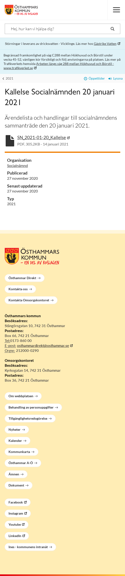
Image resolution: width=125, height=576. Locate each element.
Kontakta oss (18, 289)
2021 (7, 78)
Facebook (16, 502)
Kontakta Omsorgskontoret (29, 300)
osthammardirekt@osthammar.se (43, 345)
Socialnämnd (17, 165)
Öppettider (94, 78)
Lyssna (115, 78)
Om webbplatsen (21, 396)
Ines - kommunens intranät (28, 547)
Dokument (16, 485)
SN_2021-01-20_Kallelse (41, 137)
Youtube (15, 524)
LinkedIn (15, 536)
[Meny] (116, 10)
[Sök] (62, 29)
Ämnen (14, 474)
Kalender (15, 441)
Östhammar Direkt (22, 278)
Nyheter (15, 429)
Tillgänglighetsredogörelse (28, 418)
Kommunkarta (19, 452)
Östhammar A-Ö (21, 463)
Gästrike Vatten (105, 44)
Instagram (16, 513)
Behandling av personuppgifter (31, 407)
